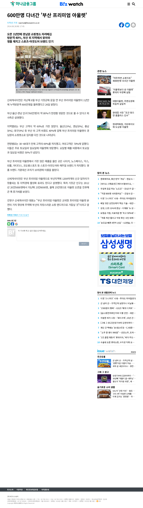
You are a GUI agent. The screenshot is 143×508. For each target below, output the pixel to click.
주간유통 (101, 356)
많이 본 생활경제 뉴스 (106, 292)
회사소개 (10, 489)
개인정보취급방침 (32, 489)
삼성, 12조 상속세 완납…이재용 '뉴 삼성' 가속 (120, 208)
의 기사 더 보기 (18, 215)
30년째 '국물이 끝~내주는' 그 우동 (126, 378)
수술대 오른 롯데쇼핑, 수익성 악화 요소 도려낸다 (121, 342)
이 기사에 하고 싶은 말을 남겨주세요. (53, 235)
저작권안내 (45, 489)
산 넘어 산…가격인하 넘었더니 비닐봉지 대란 (120, 303)
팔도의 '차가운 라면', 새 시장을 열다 (127, 381)
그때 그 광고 (103, 371)
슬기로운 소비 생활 (106, 387)
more (133, 352)
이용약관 (20, 489)
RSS (99, 501)
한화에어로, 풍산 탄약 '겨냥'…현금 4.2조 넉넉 (120, 178)
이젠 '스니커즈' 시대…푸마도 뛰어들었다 (118, 198)
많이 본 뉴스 (103, 173)
